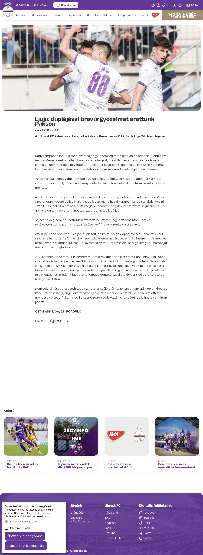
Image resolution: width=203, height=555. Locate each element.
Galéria (107, 15)
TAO (107, 517)
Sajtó (108, 527)
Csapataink (73, 15)
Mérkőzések (39, 15)
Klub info (92, 15)
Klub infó (110, 522)
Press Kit (110, 533)
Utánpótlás (124, 15)
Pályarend (111, 512)
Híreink (56, 15)
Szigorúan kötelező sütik (21, 521)
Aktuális (21, 15)
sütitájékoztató (28, 516)
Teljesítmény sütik (17, 528)
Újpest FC (22, 5)
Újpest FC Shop (114, 538)
